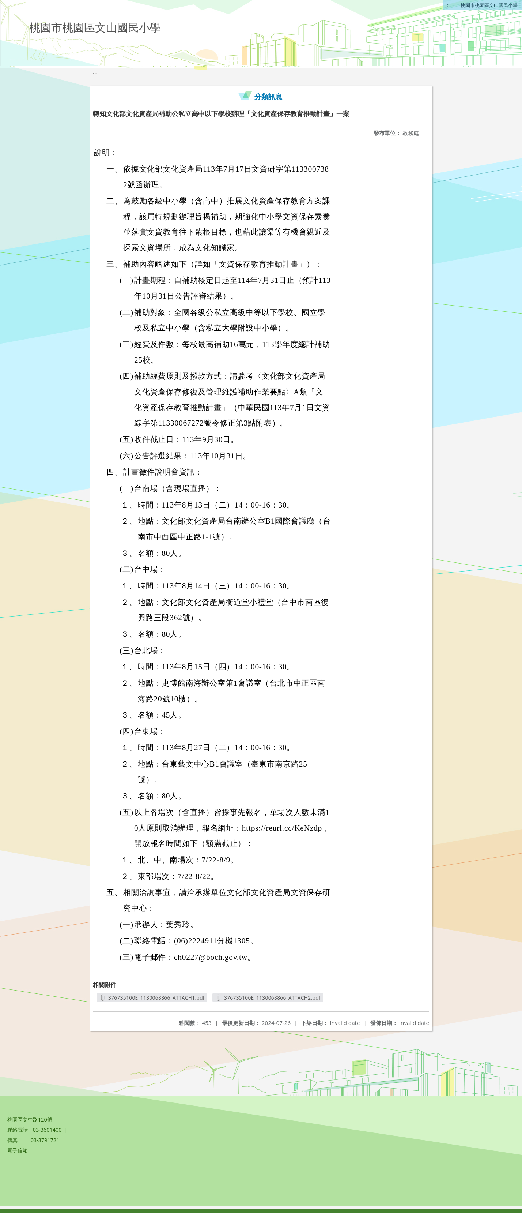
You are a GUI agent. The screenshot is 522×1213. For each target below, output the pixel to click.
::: (449, 5)
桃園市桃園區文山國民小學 (489, 5)
